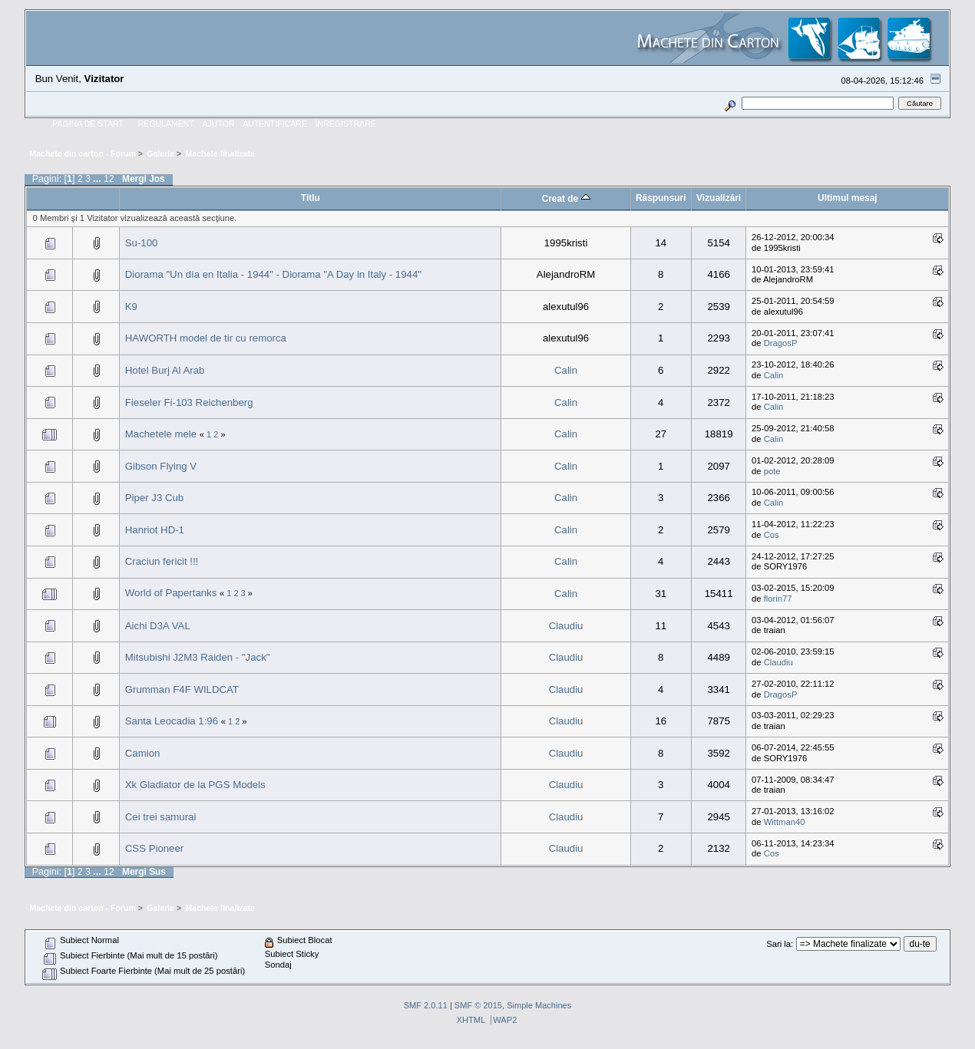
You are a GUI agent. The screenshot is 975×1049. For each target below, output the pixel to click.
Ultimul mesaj (848, 198)
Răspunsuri (661, 198)
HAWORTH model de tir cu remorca (205, 338)
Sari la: (779, 943)
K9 (131, 306)
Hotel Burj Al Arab (165, 370)
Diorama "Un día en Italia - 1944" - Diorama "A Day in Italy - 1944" (273, 274)
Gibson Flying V (161, 466)
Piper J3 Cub (154, 497)
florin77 (778, 598)
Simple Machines (539, 1005)
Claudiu (566, 626)
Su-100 (141, 243)
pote (772, 471)
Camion (142, 753)
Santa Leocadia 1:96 (173, 721)
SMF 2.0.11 (426, 1005)
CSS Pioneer (154, 848)
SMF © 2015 (478, 1005)
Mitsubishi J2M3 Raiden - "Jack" (197, 657)
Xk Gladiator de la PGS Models (195, 784)
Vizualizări (718, 198)
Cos (771, 534)
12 (109, 178)
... (98, 178)
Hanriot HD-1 (154, 530)
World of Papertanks (171, 593)
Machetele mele (161, 434)
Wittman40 (784, 821)
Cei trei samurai (161, 817)
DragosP (781, 343)
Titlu (310, 198)
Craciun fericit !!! (162, 561)
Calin (565, 370)
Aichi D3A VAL (157, 626)
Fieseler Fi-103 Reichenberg (189, 402)
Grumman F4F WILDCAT (182, 689)
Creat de (566, 198)
